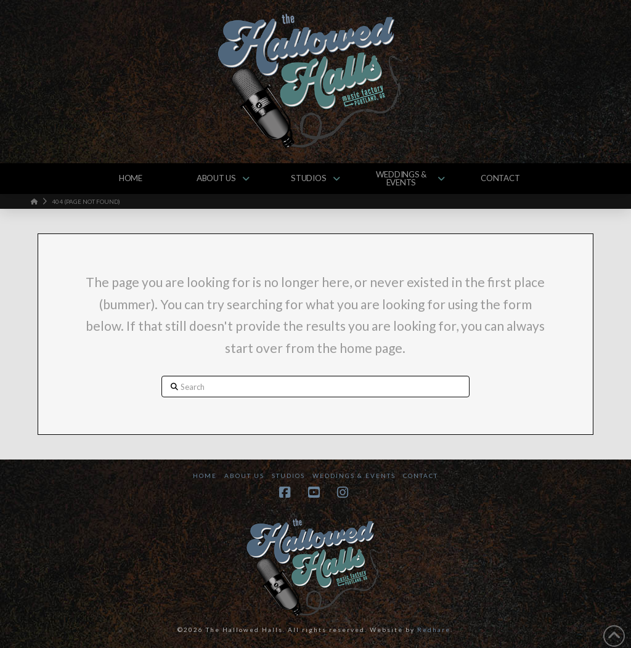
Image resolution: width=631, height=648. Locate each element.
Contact (420, 475)
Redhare (433, 629)
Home (205, 475)
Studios (288, 475)
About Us (244, 475)
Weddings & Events (354, 475)
